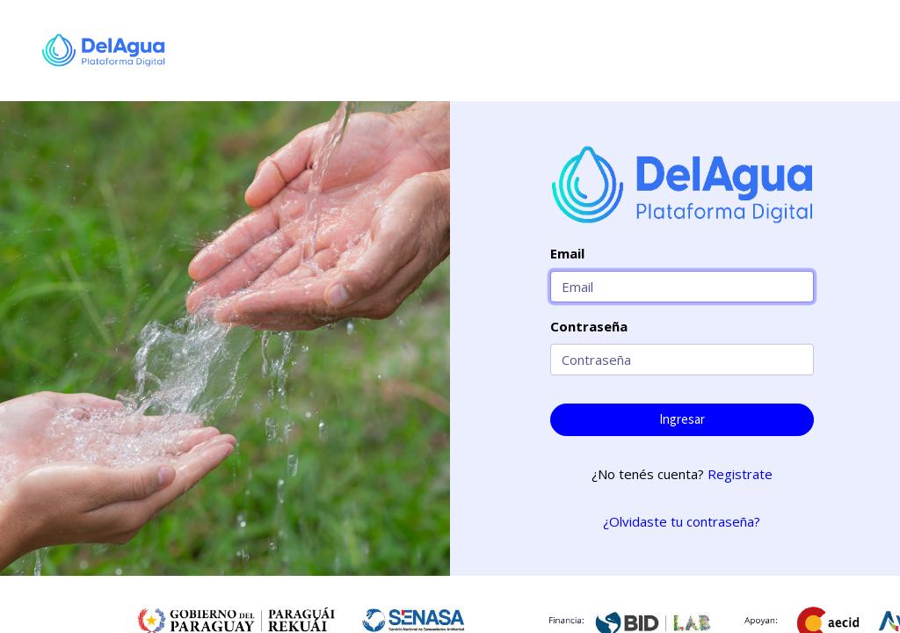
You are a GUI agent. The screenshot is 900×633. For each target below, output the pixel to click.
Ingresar (682, 419)
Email (567, 253)
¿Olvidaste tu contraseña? (681, 521)
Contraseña (589, 326)
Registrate (740, 474)
